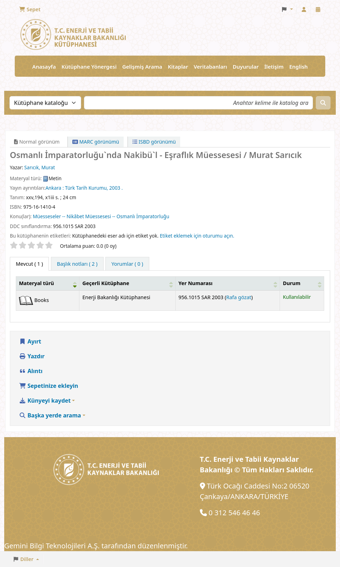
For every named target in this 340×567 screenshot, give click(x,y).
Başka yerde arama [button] (50, 415)
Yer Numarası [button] (195, 283)
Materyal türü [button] (36, 283)
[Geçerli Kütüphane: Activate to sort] (127, 283)
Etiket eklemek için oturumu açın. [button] (197, 235)
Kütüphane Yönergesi (89, 66)
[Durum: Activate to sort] (302, 283)
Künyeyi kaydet (45, 400)
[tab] (77, 264)
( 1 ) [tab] (29, 263)
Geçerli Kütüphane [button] (105, 283)
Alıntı (30, 371)
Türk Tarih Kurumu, (86, 187)
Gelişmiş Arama (142, 66)
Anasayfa (44, 66)
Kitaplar (178, 66)
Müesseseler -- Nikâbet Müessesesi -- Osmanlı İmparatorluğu (101, 216)
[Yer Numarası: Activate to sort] (228, 283)
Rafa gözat (238, 297)
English (298, 66)
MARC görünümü (95, 141)
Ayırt (30, 341)
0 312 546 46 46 (234, 512)
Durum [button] (291, 283)
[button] (29, 9)
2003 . (116, 187)
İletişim (273, 66)
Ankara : (54, 187)
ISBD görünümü (154, 141)
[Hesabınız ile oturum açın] (304, 9)
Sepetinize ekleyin (48, 386)
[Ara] (323, 102)
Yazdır (32, 356)
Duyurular (246, 66)
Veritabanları (210, 66)
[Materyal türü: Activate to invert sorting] (47, 283)
